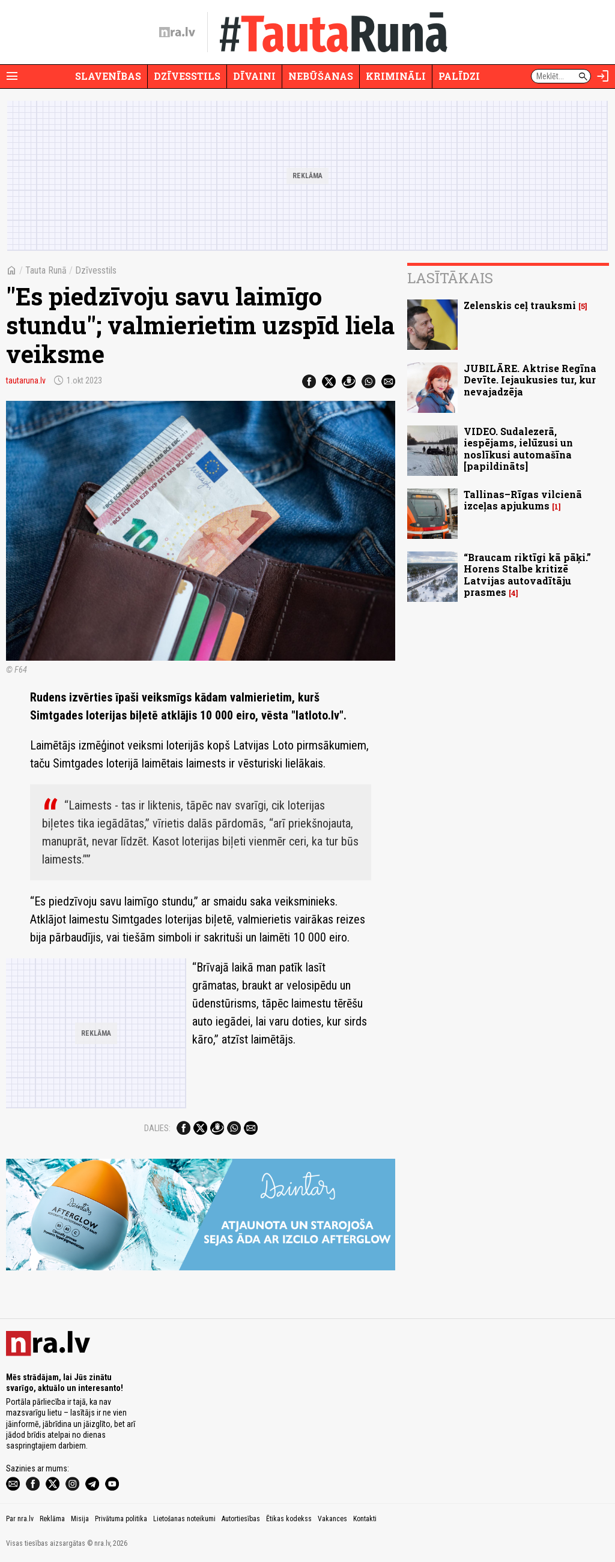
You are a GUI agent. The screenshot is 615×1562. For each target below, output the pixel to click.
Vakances (332, 1519)
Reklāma (52, 1519)
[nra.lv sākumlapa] (177, 32)
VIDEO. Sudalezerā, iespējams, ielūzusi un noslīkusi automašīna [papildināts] (518, 448)
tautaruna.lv (26, 380)
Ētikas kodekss (289, 1519)
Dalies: (157, 1128)
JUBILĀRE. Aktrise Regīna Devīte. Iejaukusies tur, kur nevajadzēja (530, 379)
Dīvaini (254, 76)
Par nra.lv (20, 1519)
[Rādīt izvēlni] (12, 76)
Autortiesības (241, 1519)
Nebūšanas (320, 76)
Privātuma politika (121, 1519)
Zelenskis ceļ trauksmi (520, 305)
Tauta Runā (46, 270)
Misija (80, 1519)
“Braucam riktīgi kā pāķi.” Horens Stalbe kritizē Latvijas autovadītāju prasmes (527, 574)
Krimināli (396, 76)
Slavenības (108, 76)
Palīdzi (459, 76)
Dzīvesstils (187, 76)
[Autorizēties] (603, 76)
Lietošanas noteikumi (184, 1519)
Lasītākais (450, 277)
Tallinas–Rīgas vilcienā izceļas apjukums (523, 500)
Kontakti (365, 1519)
